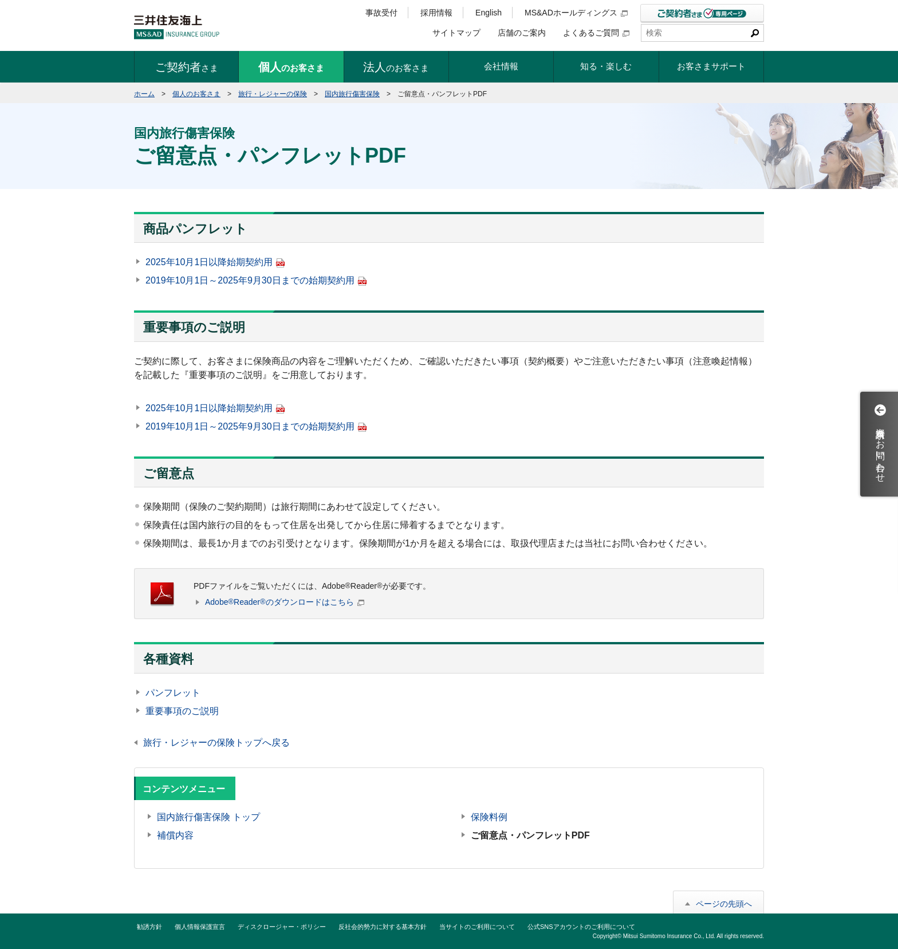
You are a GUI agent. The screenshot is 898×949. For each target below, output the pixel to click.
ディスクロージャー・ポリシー (282, 926)
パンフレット (172, 693)
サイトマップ (456, 32)
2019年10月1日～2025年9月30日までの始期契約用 (256, 280)
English (488, 12)
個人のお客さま (196, 94)
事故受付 (381, 12)
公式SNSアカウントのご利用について (581, 926)
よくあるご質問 (596, 32)
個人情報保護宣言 (200, 926)
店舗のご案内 (522, 32)
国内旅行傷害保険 (352, 94)
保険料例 (489, 817)
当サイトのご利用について (477, 926)
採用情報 (436, 12)
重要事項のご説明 (182, 711)
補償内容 (175, 835)
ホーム (144, 94)
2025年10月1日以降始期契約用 (215, 262)
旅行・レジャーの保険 (272, 94)
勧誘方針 (149, 926)
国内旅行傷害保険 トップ (208, 817)
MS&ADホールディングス (576, 12)
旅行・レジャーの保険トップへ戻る (216, 742)
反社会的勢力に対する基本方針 (382, 926)
